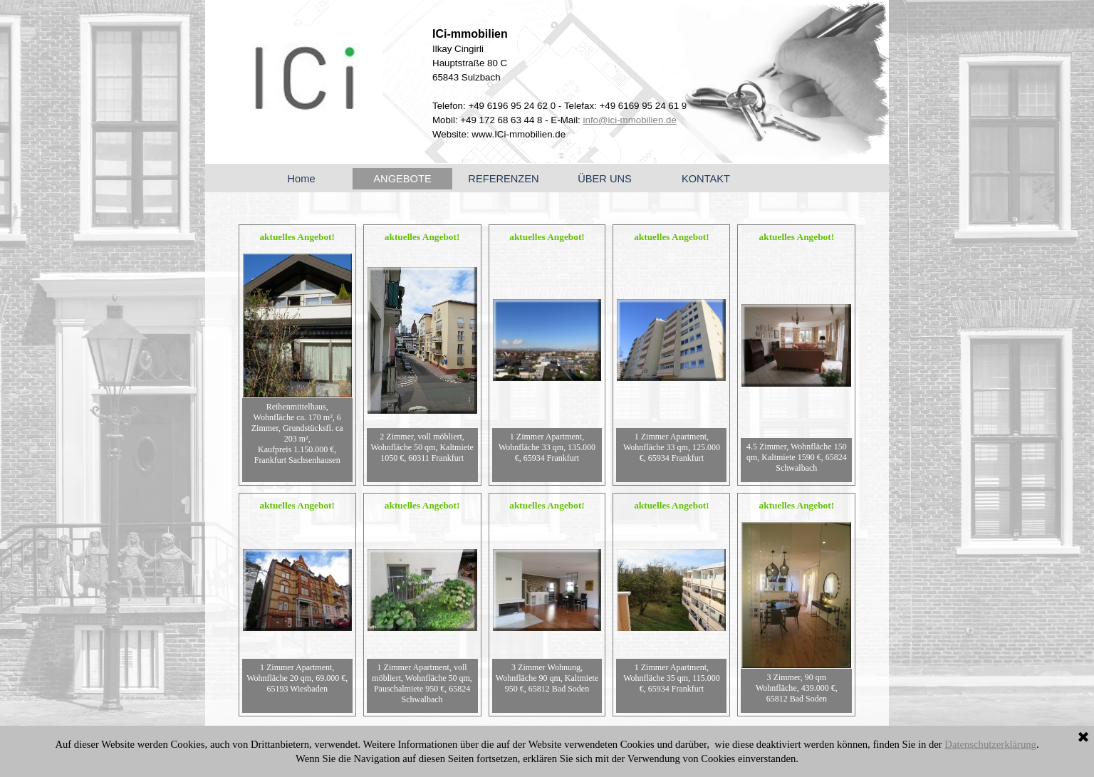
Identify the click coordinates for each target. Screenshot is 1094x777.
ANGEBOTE (402, 178)
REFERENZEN (503, 178)
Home (301, 178)
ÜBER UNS (605, 178)
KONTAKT (706, 178)
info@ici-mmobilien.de (630, 120)
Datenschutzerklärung (990, 744)
